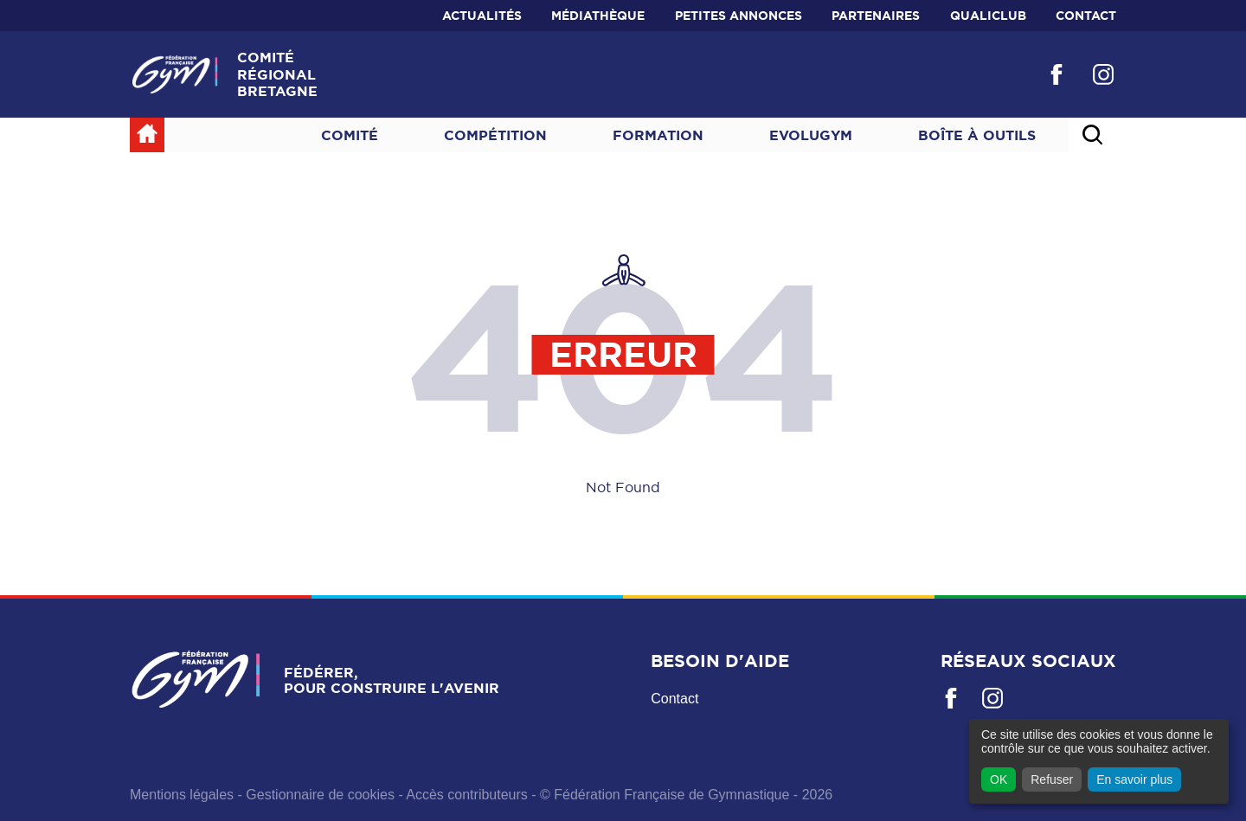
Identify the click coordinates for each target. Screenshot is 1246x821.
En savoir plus (1134, 779)
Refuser (1052, 779)
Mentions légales (182, 794)
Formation (658, 135)
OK (998, 779)
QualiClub (988, 15)
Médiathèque (598, 15)
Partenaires (876, 15)
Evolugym (810, 135)
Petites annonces (738, 15)
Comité (349, 135)
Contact (1086, 15)
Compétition (495, 135)
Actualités (482, 15)
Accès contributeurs (467, 794)
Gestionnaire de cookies (320, 794)
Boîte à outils (977, 135)
